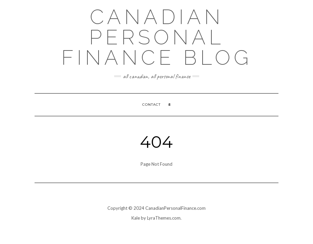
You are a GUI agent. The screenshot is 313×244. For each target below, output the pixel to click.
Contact (151, 104)
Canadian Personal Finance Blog (156, 37)
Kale (135, 218)
